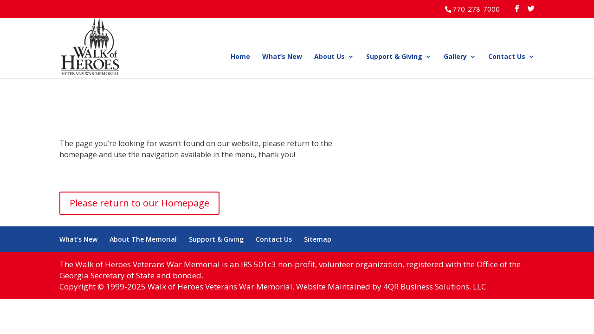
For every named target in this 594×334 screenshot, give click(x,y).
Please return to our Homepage (139, 203)
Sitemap (317, 239)
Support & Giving (394, 57)
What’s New (282, 57)
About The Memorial (143, 239)
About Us (329, 57)
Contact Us (506, 57)
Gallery (455, 57)
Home (240, 57)
